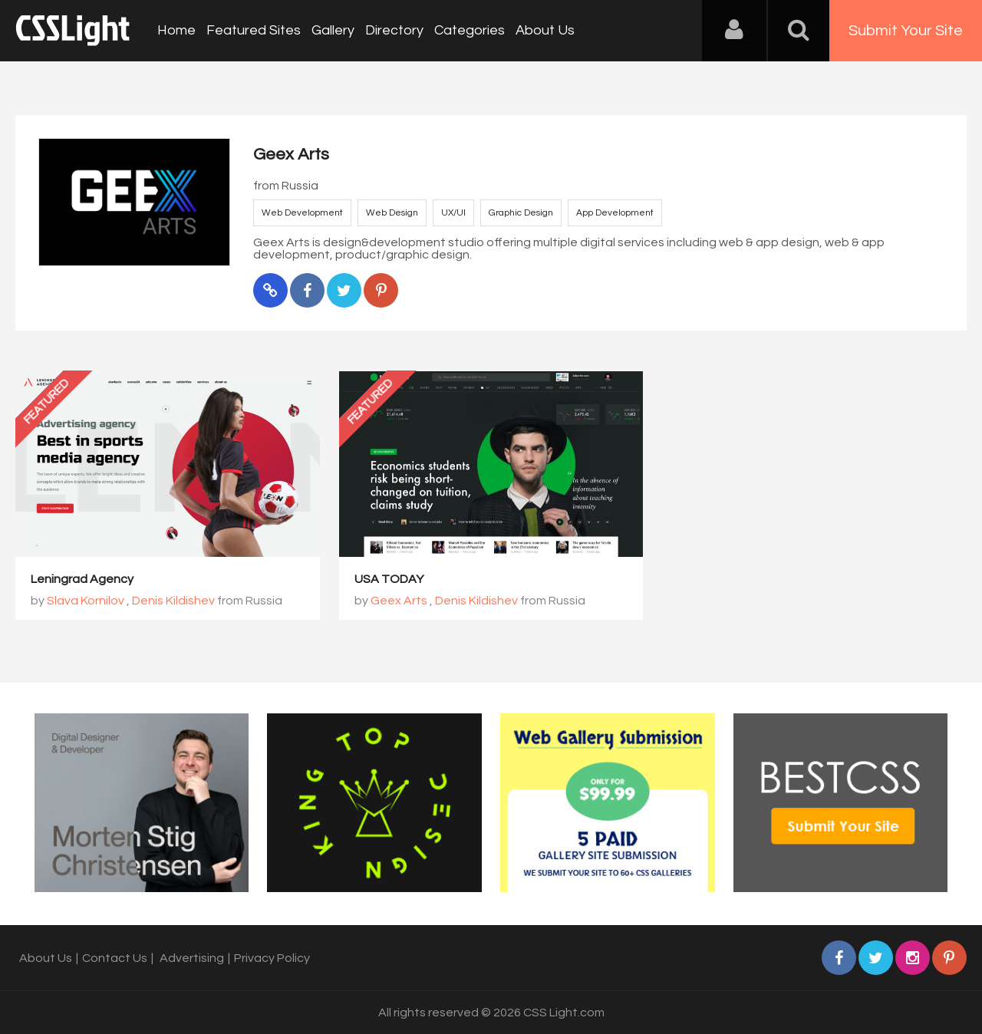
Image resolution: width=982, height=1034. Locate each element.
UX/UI (453, 213)
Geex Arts (399, 600)
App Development (615, 213)
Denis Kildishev (173, 600)
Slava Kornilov (85, 600)
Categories (469, 30)
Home (176, 30)
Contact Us (114, 958)
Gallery (332, 30)
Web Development (302, 213)
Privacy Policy (272, 958)
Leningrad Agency (82, 579)
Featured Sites (253, 30)
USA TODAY (388, 579)
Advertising (192, 958)
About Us (545, 30)
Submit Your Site (906, 30)
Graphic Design (521, 213)
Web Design (392, 213)
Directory (394, 30)
